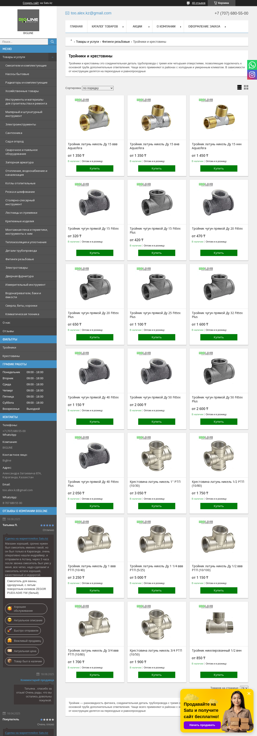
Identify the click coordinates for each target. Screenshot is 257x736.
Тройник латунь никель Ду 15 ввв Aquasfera (92, 146)
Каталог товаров (105, 26)
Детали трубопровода (21, 251)
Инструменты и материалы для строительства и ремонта (26, 101)
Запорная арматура (19, 162)
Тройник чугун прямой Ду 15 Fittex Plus (155, 230)
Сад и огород (14, 141)
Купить (95, 168)
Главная (76, 26)
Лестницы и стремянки (21, 213)
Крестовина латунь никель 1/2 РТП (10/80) (218, 484)
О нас (6, 322)
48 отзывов (198, 3)
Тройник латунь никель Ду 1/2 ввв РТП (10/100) (217, 568)
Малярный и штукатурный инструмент (23, 114)
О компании (166, 26)
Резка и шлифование (20, 192)
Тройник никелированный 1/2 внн (217, 650)
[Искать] (52, 41)
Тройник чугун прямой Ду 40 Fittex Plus (93, 484)
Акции (137, 26)
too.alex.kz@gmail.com (18, 490)
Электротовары (16, 268)
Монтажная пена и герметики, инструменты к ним (26, 232)
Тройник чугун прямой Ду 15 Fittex (93, 229)
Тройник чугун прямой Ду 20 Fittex (217, 229)
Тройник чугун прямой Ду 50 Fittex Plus (217, 399)
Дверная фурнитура (19, 276)
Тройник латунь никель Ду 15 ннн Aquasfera (217, 146)
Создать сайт (31, 3)
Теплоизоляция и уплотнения (25, 242)
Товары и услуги (14, 57)
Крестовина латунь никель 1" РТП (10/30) (155, 484)
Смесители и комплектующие (26, 65)
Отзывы (8, 331)
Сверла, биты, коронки (21, 305)
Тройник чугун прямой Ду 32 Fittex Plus (217, 315)
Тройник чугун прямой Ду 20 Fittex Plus (93, 315)
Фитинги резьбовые (19, 259)
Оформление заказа (204, 26)
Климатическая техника (22, 314)
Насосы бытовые (17, 74)
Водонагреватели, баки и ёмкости (23, 295)
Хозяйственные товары (22, 91)
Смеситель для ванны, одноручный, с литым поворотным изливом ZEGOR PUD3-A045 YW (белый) (26, 586)
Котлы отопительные (20, 183)
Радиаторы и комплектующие (26, 82)
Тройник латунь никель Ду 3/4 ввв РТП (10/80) (93, 652)
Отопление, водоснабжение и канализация (26, 173)
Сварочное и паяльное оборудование (21, 152)
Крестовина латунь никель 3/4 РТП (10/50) (156, 652)
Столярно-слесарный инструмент (20, 202)
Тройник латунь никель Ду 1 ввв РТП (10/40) (92, 568)
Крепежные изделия (19, 221)
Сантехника (13, 133)
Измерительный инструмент (25, 285)
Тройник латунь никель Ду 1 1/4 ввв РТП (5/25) (156, 568)
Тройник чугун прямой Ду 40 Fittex (93, 397)
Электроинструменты (20, 124)
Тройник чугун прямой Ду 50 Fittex (155, 397)
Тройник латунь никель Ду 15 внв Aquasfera (154, 146)
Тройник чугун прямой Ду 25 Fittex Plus (155, 315)
